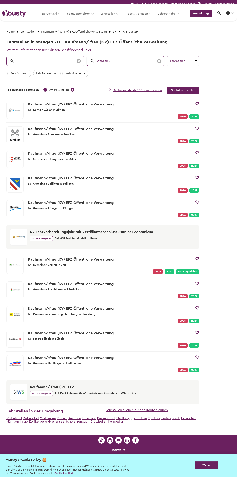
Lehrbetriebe (168, 16)
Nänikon (12, 421)
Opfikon (154, 418)
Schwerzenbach (77, 421)
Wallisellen (48, 418)
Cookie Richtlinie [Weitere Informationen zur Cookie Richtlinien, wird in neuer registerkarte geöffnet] (64, 473)
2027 (194, 116)
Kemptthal (116, 421)
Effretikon (89, 418)
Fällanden (188, 418)
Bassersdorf (106, 418)
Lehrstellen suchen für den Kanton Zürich (137, 410)
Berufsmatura (19, 73)
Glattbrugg (124, 418)
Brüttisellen (98, 421)
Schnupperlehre (187, 271)
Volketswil (14, 418)
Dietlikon (74, 418)
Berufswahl (51, 16)
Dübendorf (31, 418)
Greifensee (56, 421)
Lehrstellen (109, 16)
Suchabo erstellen (183, 90)
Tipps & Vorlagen (138, 16)
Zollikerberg (38, 421)
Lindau (166, 418)
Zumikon (140, 418)
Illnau (24, 421)
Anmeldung (202, 15)
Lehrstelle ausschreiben (218, 4)
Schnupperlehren (80, 16)
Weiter (206, 465)
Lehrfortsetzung (47, 73)
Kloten (62, 418)
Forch (176, 418)
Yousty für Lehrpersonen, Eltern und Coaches (165, 4)
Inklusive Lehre (75, 73)
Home (10, 31)
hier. (89, 50)
